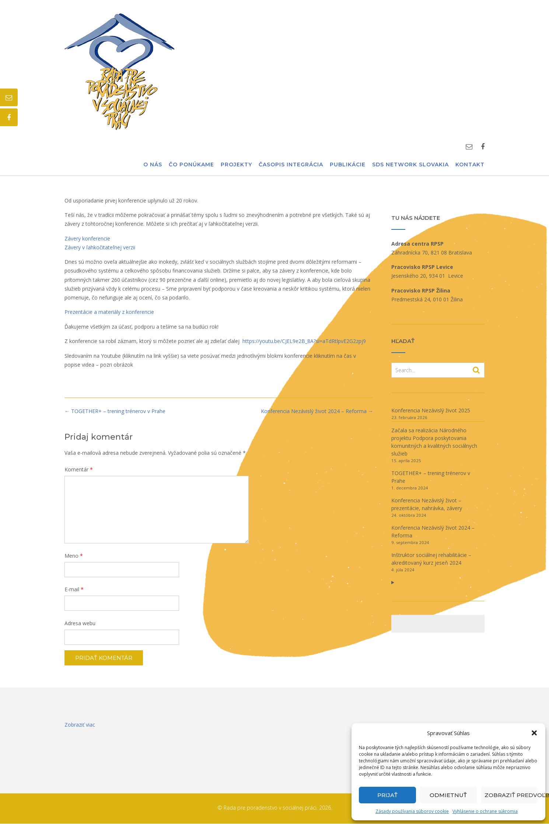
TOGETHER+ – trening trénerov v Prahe (114, 411)
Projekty (236, 165)
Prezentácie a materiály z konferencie (109, 311)
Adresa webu (79, 623)
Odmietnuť (448, 795)
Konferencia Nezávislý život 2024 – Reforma (317, 411)
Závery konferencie (87, 238)
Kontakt (470, 165)
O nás (152, 165)
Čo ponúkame (191, 165)
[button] (534, 733)
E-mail (74, 589)
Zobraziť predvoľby (511, 795)
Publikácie (348, 165)
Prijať (387, 795)
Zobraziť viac (79, 724)
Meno (73, 555)
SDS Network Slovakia (410, 165)
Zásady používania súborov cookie (412, 811)
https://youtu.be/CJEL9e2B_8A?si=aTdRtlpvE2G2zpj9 (304, 341)
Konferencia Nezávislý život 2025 (430, 410)
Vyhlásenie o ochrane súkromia (485, 811)
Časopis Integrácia (291, 165)
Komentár (78, 469)
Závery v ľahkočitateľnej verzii (99, 247)
